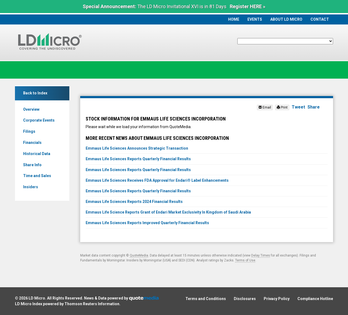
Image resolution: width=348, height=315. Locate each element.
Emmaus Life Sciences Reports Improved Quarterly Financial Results (147, 223)
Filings (29, 131)
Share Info (32, 165)
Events (254, 19)
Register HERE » (247, 6)
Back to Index (35, 93)
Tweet (298, 107)
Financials (32, 142)
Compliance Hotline (315, 299)
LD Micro (37, 298)
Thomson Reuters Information (91, 304)
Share (313, 107)
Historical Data (36, 154)
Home (233, 19)
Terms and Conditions (205, 299)
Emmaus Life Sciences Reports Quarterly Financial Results (138, 159)
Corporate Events (39, 120)
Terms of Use (245, 260)
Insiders (30, 187)
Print (282, 107)
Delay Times (260, 255)
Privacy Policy (277, 299)
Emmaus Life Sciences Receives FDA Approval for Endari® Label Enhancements (157, 180)
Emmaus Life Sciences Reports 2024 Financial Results (134, 201)
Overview (31, 109)
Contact (319, 19)
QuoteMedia (139, 255)
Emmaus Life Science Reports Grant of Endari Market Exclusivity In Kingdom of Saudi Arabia (168, 212)
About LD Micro (286, 19)
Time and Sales (37, 176)
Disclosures (245, 299)
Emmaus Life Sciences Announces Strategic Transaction (137, 148)
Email (265, 107)
